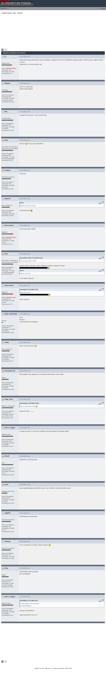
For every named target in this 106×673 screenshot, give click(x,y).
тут (41, 64)
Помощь (103, 8)
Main (14, 13)
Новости (20, 13)
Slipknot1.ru (4, 8)
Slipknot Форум (7, 13)
